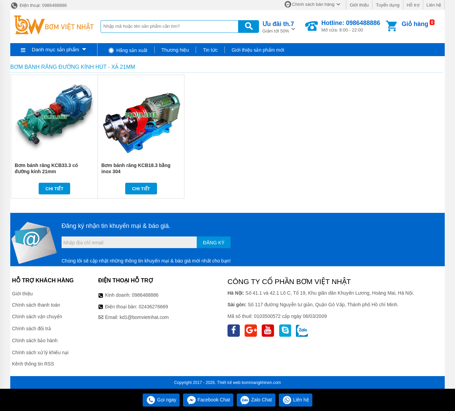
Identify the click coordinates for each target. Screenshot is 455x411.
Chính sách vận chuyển (37, 316)
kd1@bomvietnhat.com (144, 317)
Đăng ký (213, 242)
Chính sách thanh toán (36, 305)
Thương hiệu (175, 50)
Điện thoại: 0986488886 (38, 5)
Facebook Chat (208, 399)
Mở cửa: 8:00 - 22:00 (350, 26)
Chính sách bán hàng (313, 4)
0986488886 (145, 295)
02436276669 (153, 306)
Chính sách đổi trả (31, 328)
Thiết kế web (228, 382)
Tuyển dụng (388, 5)
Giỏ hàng (415, 24)
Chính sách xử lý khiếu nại (40, 352)
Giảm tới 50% (278, 27)
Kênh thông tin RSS (33, 364)
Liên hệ (434, 5)
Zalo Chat (256, 399)
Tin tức (210, 50)
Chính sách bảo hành (34, 340)
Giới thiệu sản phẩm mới (258, 50)
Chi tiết (55, 188)
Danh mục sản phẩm (55, 49)
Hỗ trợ (413, 5)
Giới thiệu (359, 5)
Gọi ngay (161, 399)
